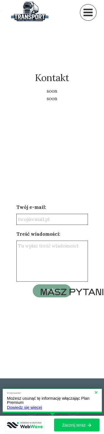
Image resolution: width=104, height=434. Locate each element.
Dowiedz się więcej (24, 407)
